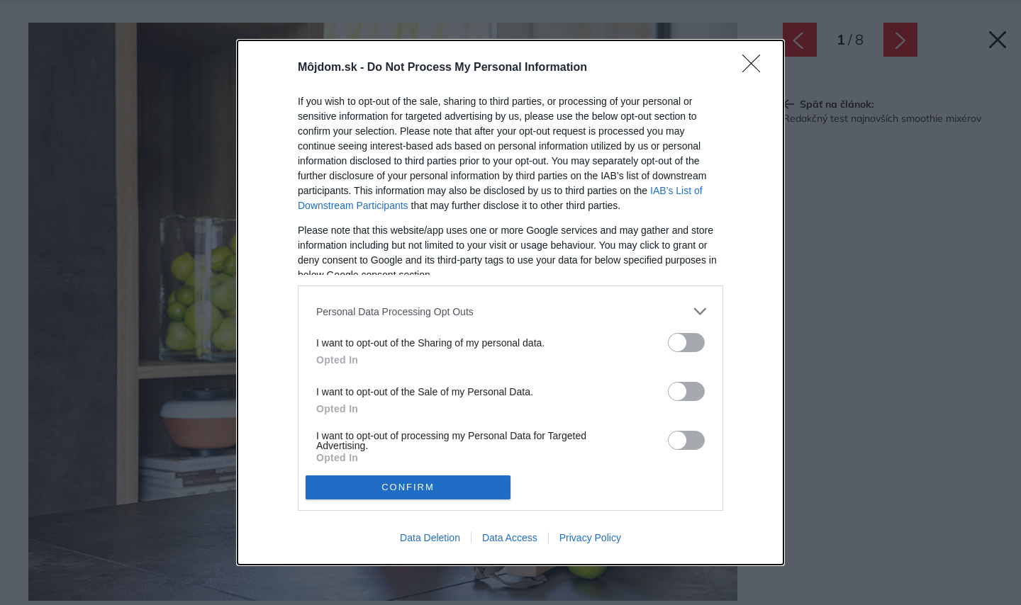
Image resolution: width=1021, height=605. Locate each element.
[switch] (686, 342)
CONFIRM (408, 487)
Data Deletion (430, 537)
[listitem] (510, 311)
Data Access (509, 537)
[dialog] (510, 302)
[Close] (755, 68)
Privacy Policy (590, 537)
